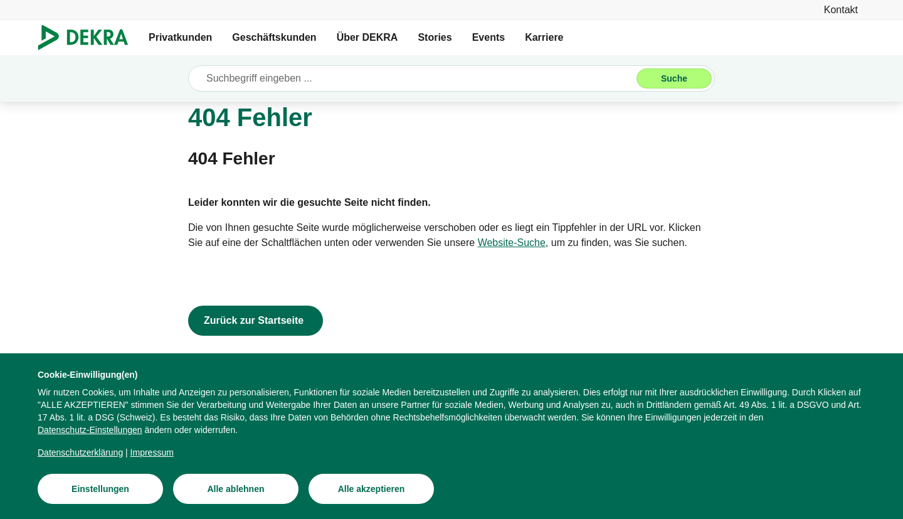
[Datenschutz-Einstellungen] (90, 430)
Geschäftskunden (274, 37)
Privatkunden (180, 37)
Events (488, 37)
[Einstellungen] (100, 489)
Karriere (544, 37)
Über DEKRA (367, 37)
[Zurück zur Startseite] (255, 321)
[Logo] (88, 37)
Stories (435, 37)
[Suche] (674, 78)
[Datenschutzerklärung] (80, 453)
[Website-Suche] (512, 242)
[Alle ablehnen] (235, 489)
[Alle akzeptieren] (371, 489)
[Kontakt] (840, 9)
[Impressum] (152, 453)
